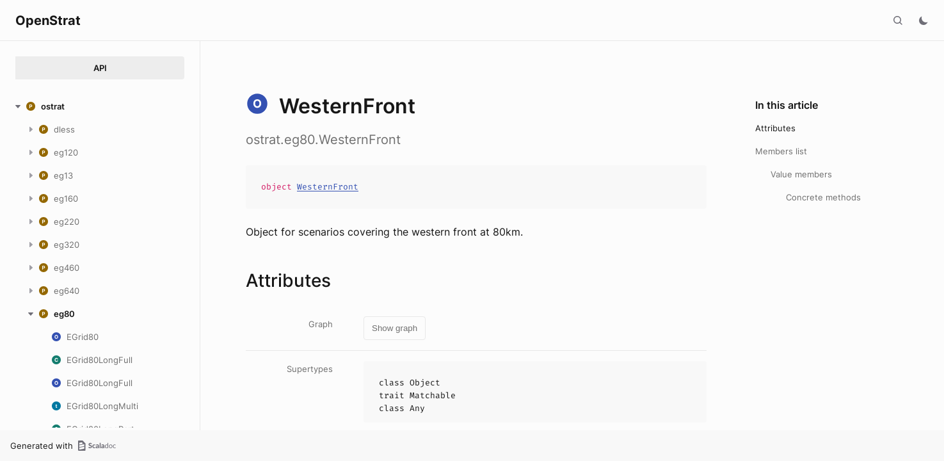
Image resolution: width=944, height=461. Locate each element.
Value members (801, 174)
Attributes (775, 128)
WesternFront (327, 186)
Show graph (394, 328)
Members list (781, 151)
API (100, 68)
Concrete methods (823, 197)
